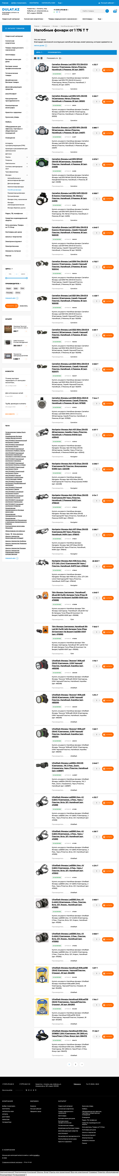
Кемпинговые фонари (16, 187)
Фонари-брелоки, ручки (16, 208)
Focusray (9, 292)
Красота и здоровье (65, 1141)
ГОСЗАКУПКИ (6, 1122)
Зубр (15, 288)
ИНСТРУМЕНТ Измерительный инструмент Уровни (16, 441)
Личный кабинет (35, 1109)
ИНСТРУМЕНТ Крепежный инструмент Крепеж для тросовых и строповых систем (15, 454)
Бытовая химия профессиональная (64, 1122)
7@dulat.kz (77, 1084)
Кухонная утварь (87, 1106)
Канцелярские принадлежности (69, 1136)
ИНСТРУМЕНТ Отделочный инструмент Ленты (14, 472)
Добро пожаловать (18, 3)
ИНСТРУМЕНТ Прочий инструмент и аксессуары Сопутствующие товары (14, 477)
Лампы (7, 157)
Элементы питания (88, 1140)
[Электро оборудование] (108, 1172)
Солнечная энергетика (66, 1109)
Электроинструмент (89, 1135)
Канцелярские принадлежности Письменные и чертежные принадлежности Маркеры (16, 521)
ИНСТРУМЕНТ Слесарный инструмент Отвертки (14, 505)
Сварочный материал (65, 1106)
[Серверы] (93, 1172)
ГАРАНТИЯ (5, 1119)
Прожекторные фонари (16, 193)
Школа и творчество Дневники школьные (16, 544)
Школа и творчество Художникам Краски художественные (12, 552)
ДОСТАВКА (6, 1117)
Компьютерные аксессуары (67, 1139)
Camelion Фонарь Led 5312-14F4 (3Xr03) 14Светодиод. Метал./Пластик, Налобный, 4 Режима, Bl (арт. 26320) (69, 98)
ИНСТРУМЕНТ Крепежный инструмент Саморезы (14, 460)
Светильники (10, 163)
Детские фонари (14, 183)
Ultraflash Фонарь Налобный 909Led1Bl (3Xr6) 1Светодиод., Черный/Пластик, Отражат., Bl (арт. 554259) (70, 970)
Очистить (24, 306)
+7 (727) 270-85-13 (61, 10)
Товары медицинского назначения (65, 1112)
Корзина (33, 1106)
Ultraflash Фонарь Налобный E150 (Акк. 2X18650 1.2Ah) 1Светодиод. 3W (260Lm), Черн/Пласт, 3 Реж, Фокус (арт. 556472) (70, 1033)
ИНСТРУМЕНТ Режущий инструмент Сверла (13, 488)
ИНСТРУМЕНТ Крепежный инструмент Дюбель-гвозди (15, 449)
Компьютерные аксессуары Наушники (15, 527)
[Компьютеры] (6, 1175)
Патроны (8, 160)
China (18, 292)
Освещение (46, 26)
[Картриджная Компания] (25, 1172)
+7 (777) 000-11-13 (24, 1084)
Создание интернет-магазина (12, 1162)
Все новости (12, 414)
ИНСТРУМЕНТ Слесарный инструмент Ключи (14, 492)
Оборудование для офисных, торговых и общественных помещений (92, 1113)
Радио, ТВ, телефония (89, 1120)
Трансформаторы (11, 172)
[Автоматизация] (7, 1172)
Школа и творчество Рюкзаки (15, 548)
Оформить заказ (35, 1111)
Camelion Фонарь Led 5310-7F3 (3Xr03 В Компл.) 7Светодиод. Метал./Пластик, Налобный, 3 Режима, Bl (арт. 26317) (70, 67)
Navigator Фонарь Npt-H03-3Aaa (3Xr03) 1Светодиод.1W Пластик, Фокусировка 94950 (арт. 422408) (70, 466)
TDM (22, 288)
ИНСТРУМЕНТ (63, 1133)
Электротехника (87, 1138)
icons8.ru (36, 1155)
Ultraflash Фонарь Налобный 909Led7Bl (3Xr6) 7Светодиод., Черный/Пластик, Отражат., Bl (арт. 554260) (70, 1002)
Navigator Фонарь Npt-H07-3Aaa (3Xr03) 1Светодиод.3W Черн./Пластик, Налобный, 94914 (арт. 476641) (70, 532)
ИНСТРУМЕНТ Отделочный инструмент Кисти (14, 468)
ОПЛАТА (5, 1114)
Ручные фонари (13, 196)
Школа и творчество (89, 1132)
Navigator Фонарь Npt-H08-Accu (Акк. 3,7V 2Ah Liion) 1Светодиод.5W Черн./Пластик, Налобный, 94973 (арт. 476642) (70, 563)
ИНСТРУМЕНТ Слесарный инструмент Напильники (14, 501)
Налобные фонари (14, 190)
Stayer (8, 288)
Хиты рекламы (18, 534)
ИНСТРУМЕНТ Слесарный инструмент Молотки (14, 496)
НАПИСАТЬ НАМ (48, 3)
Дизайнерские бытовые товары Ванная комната (13, 437)
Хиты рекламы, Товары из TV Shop (93, 1127)
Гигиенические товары (66, 1125)
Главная (5, 3)
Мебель (84, 1109)
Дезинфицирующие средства (68, 1131)
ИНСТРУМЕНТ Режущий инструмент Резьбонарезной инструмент (15, 483)
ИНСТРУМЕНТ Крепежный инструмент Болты (14, 445)
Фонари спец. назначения (17, 199)
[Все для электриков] (79, 1172)
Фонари (55, 26)
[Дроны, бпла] (43, 1172)
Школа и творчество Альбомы (15, 541)
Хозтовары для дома (89, 1130)
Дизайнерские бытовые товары (68, 1128)
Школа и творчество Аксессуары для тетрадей (14, 537)
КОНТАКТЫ (34, 3)
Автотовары (62, 1116)
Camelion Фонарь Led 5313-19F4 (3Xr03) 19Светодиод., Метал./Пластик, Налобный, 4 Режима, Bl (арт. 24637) (69, 130)
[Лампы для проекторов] (59, 1172)
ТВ (11, 534)
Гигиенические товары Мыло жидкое (15, 433)
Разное (84, 1143)
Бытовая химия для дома (66, 1118)
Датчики (8, 154)
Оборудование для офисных (15, 531)
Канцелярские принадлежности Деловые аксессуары (14, 510)
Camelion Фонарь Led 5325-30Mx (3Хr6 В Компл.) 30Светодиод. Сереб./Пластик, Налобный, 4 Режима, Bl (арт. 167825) (70, 400)
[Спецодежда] (19, 1175)
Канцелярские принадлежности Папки (13, 515)
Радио (7, 534)
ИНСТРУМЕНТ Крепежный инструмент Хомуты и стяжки (15, 464)
